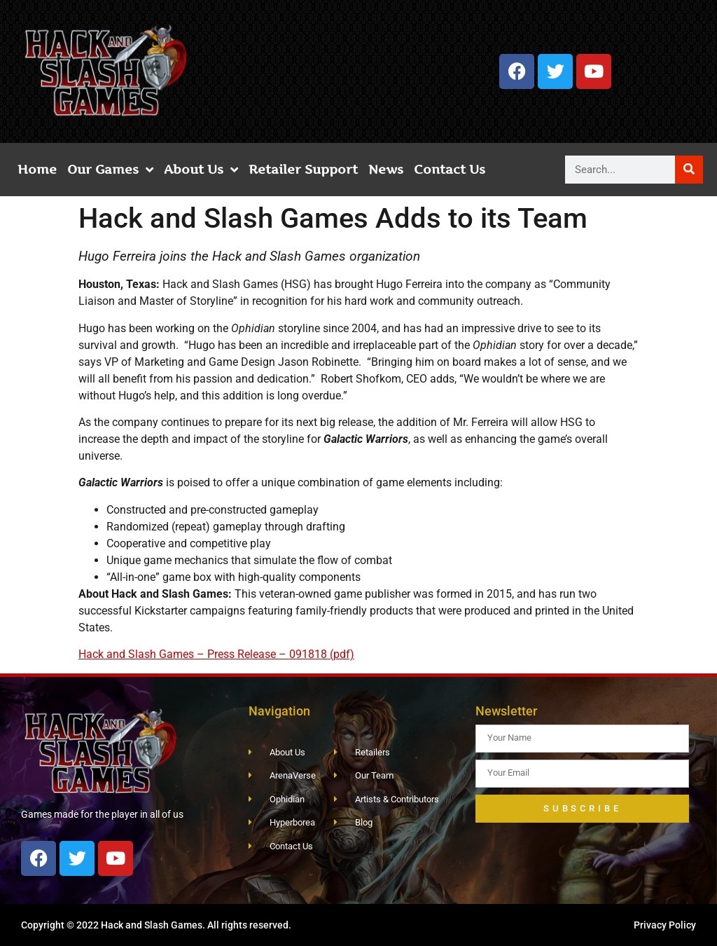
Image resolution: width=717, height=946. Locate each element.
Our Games (110, 169)
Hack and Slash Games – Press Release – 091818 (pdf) (216, 654)
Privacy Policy (665, 925)
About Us (201, 169)
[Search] (689, 170)
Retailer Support (303, 169)
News (385, 169)
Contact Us (449, 169)
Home (37, 169)
